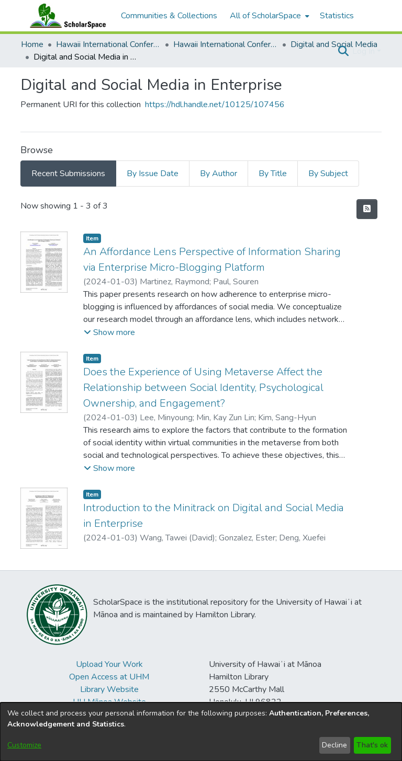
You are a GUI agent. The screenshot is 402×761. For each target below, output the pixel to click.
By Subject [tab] (328, 173)
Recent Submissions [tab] (68, 173)
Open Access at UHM (109, 677)
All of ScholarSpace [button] (265, 15)
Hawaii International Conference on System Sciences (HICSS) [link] (108, 44)
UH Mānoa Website (109, 702)
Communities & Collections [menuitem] (169, 15)
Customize (24, 745)
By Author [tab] (218, 173)
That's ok (372, 745)
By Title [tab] (273, 173)
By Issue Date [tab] (152, 173)
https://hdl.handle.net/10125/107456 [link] (215, 104)
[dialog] (201, 731)
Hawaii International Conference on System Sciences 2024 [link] (225, 44)
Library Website (109, 689)
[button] (343, 51)
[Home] (65, 16)
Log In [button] (364, 51)
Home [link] (32, 44)
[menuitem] (268, 15)
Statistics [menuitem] (337, 15)
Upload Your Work (109, 664)
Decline (334, 745)
